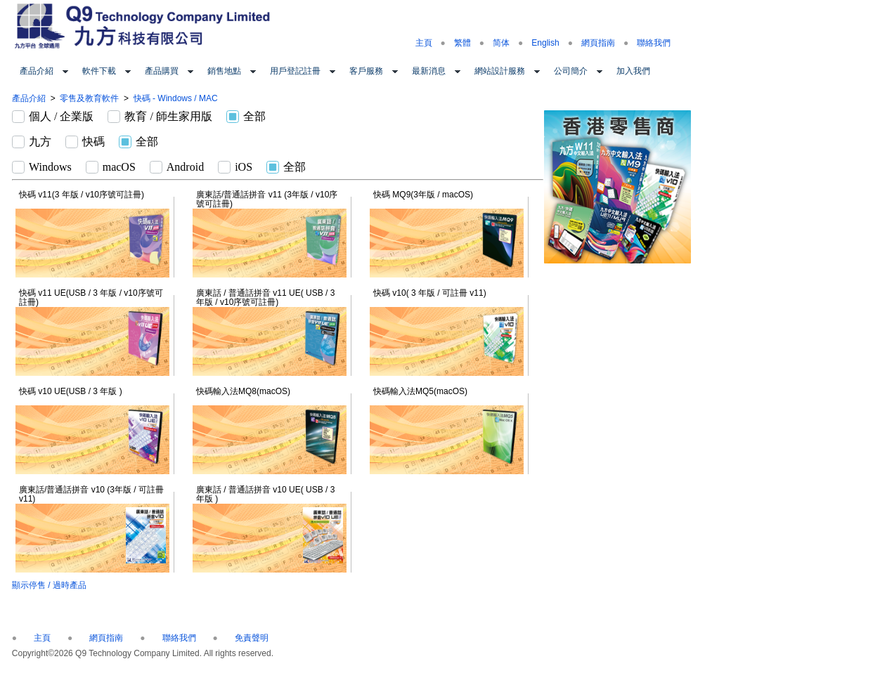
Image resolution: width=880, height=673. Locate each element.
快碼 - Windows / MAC (176, 98)
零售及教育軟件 (89, 98)
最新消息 (429, 71)
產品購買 (162, 71)
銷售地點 (224, 71)
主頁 (423, 43)
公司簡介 (571, 71)
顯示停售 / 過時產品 (49, 585)
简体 (501, 43)
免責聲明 (251, 638)
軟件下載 (99, 71)
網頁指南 (598, 43)
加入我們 (633, 71)
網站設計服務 (499, 71)
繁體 (462, 43)
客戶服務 (366, 71)
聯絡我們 (654, 43)
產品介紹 (36, 71)
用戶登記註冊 (295, 71)
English (545, 43)
